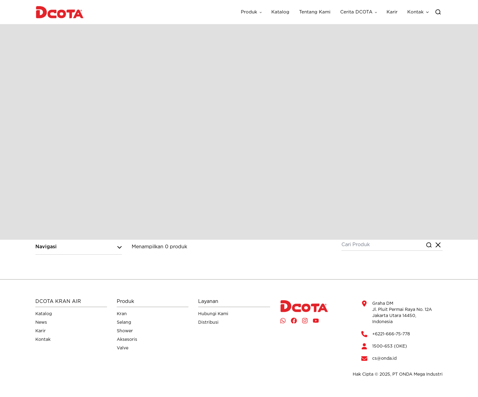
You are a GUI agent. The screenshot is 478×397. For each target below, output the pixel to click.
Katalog (280, 12)
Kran (122, 314)
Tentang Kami (314, 12)
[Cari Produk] (382, 245)
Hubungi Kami (213, 314)
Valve (122, 348)
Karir (392, 12)
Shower (125, 331)
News (41, 322)
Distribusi (208, 322)
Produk (249, 12)
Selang (124, 322)
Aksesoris (127, 339)
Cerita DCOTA (356, 12)
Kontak (415, 12)
